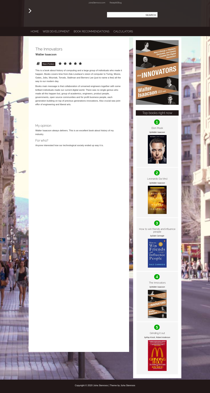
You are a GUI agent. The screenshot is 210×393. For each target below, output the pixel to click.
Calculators (123, 31)
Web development (56, 31)
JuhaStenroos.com (96, 2)
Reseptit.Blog (116, 2)
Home (35, 31)
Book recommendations (91, 31)
